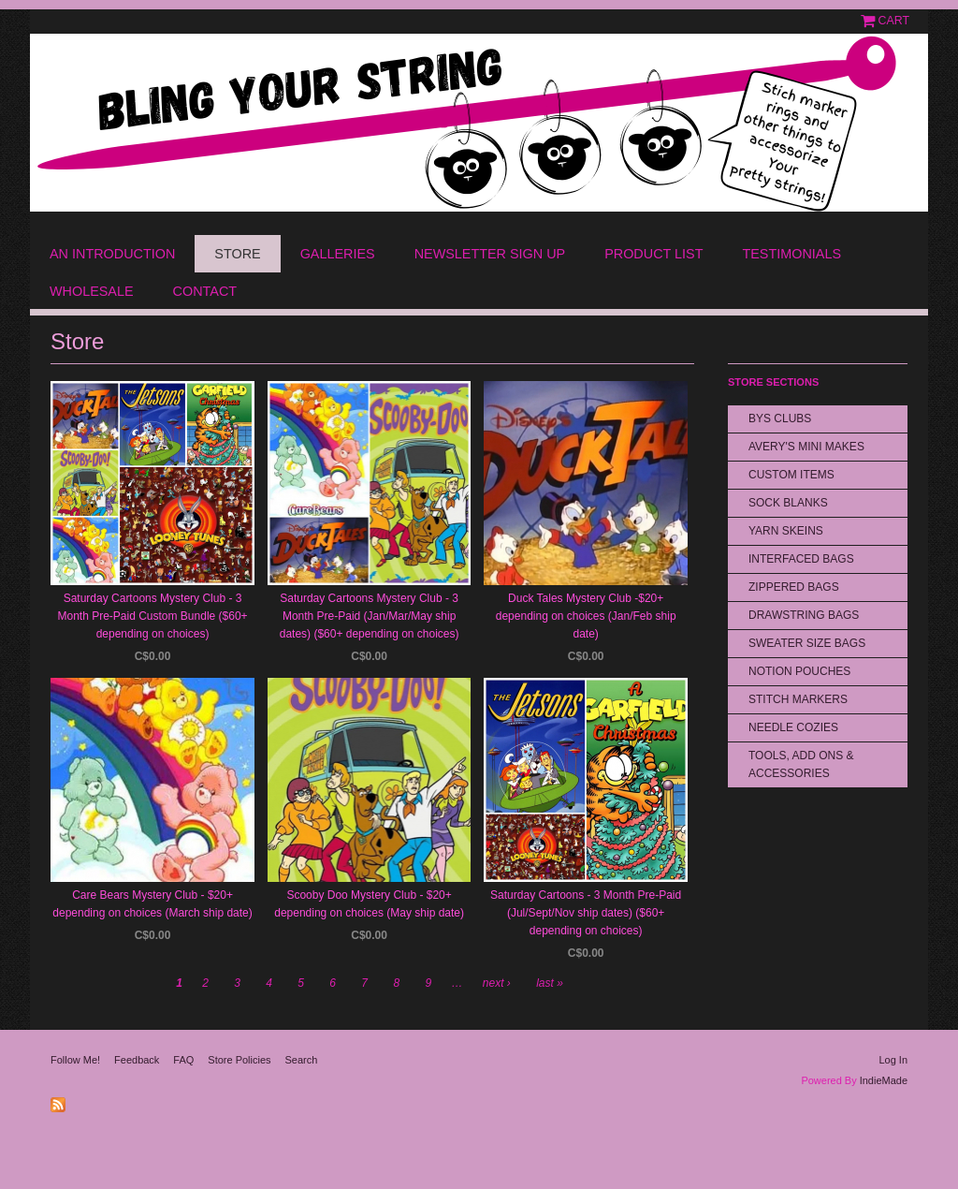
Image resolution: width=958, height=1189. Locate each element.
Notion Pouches (799, 671)
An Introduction (112, 253)
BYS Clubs (779, 418)
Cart (893, 20)
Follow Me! (75, 1059)
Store (237, 253)
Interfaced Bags (801, 558)
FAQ (183, 1059)
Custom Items (791, 474)
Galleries (337, 253)
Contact (205, 291)
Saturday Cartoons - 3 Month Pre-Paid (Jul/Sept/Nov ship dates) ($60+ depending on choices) (585, 912)
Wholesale (92, 291)
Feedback (136, 1059)
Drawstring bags (803, 615)
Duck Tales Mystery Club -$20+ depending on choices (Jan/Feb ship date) (586, 616)
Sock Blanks (788, 502)
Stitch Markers (798, 699)
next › (497, 983)
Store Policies (239, 1059)
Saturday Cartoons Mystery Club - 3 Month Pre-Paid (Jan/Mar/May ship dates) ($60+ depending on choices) (369, 616)
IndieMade (883, 1080)
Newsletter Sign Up (490, 253)
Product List (653, 253)
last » (549, 983)
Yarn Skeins (785, 530)
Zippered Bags (793, 587)
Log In (892, 1059)
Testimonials (791, 253)
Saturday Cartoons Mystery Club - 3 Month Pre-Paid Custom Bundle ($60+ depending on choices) (152, 616)
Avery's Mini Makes (806, 446)
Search (301, 1059)
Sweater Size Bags (806, 643)
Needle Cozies (793, 727)
